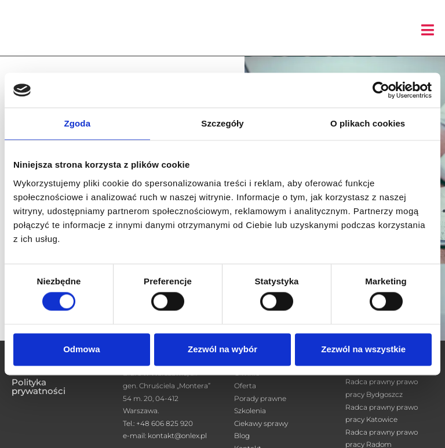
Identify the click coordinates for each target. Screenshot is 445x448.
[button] (427, 30)
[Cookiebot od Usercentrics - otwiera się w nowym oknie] (381, 90)
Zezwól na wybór (222, 349)
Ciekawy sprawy (261, 423)
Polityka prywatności (38, 386)
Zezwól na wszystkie (363, 349)
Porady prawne (260, 398)
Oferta (245, 385)
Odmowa (81, 349)
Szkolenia (250, 410)
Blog (242, 435)
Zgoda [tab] (77, 123)
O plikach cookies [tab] (367, 123)
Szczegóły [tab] (222, 123)
